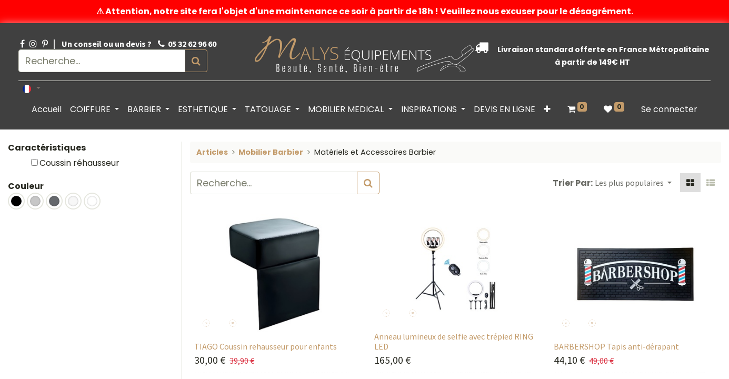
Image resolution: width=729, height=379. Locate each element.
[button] (547, 109)
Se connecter (669, 109)
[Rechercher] (197, 60)
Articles (212, 152)
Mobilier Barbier (270, 152)
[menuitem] (46, 109)
